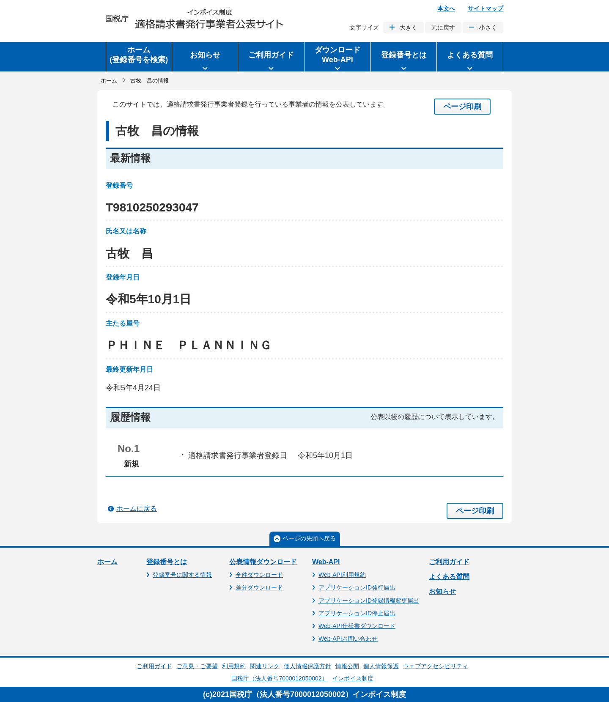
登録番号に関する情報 (182, 574)
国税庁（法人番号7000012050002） (279, 678)
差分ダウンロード (259, 587)
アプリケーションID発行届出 (356, 587)
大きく (408, 27)
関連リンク (265, 666)
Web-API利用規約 (342, 574)
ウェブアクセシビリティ (435, 666)
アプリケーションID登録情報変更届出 (368, 600)
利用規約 (234, 666)
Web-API (326, 561)
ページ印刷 (462, 106)
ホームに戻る (136, 508)
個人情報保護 (381, 666)
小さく (488, 27)
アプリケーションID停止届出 (356, 613)
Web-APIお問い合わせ (348, 638)
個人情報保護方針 (307, 666)
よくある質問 (449, 576)
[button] (205, 56)
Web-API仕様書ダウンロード (356, 625)
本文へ (446, 8)
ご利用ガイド (449, 561)
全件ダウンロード (259, 574)
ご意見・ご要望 (197, 666)
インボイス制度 (352, 678)
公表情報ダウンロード (263, 561)
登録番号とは (166, 561)
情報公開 (347, 666)
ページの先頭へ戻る (309, 538)
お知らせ (442, 591)
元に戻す (443, 27)
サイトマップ (485, 8)
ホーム (109, 80)
